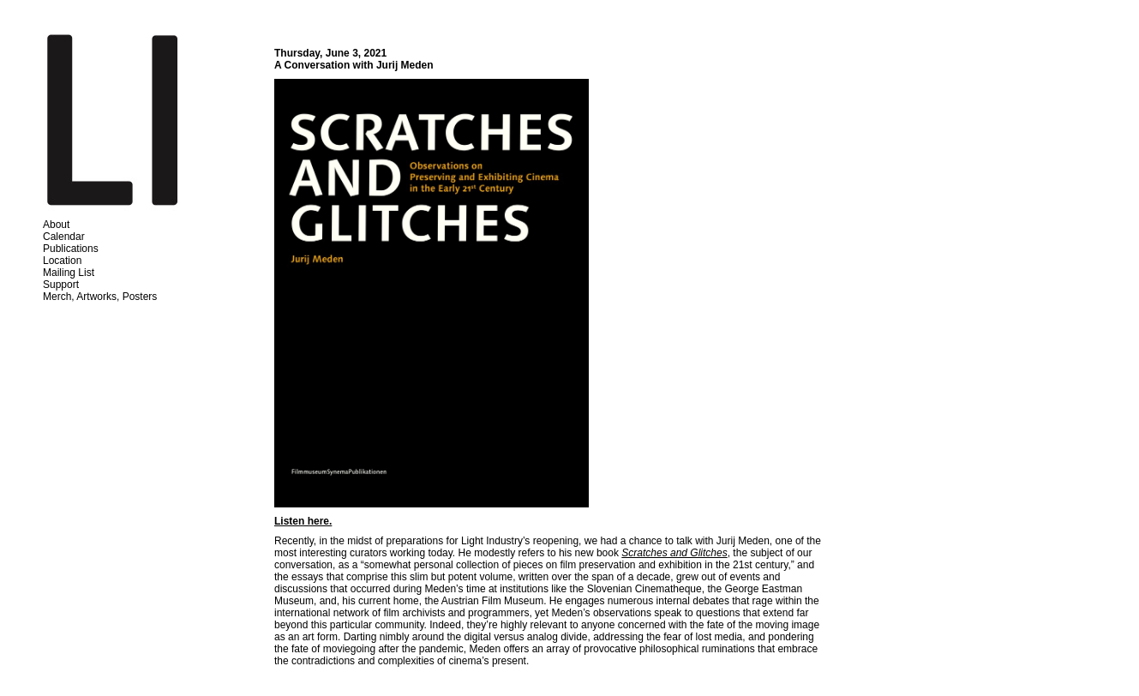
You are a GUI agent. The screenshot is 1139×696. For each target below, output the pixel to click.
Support (61, 285)
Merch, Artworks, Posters (100, 297)
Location (62, 261)
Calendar (64, 237)
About (56, 225)
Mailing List (68, 273)
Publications (71, 249)
